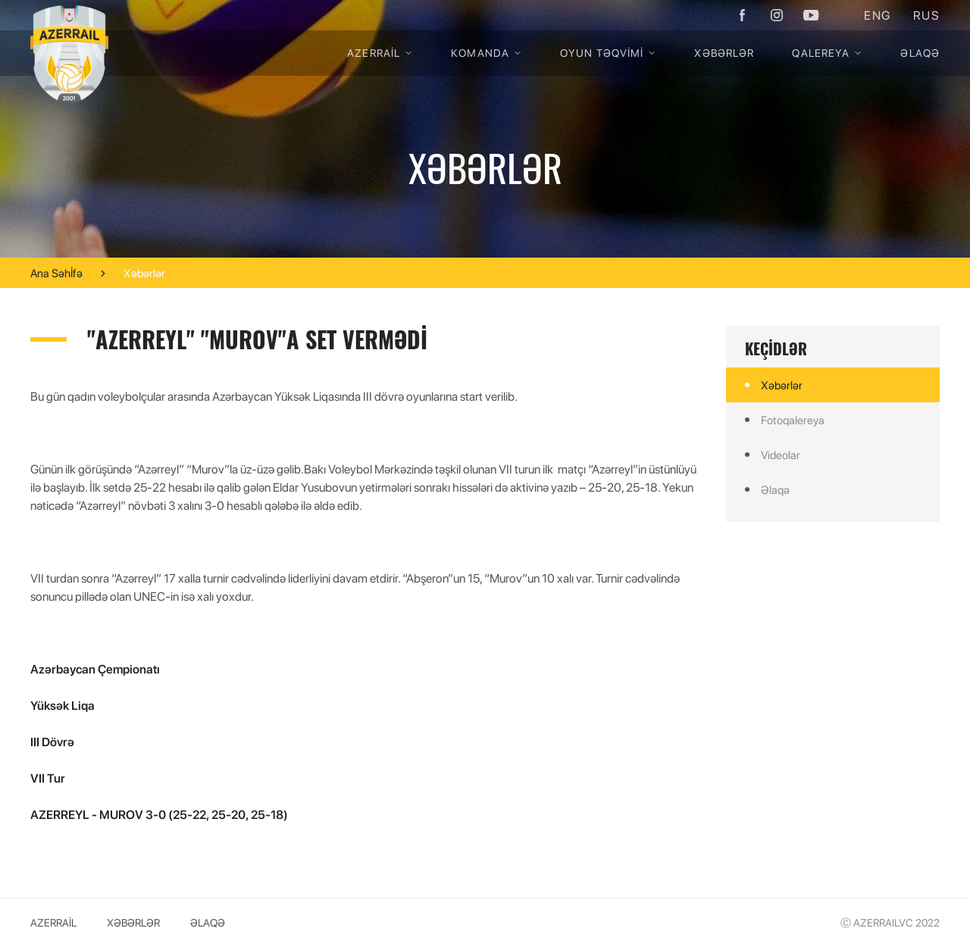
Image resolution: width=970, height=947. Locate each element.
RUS (926, 15)
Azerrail (380, 52)
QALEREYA (827, 52)
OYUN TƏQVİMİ (608, 52)
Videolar (780, 454)
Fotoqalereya (792, 419)
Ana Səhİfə (56, 273)
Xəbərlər (724, 52)
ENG (877, 15)
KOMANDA (486, 52)
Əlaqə (920, 52)
